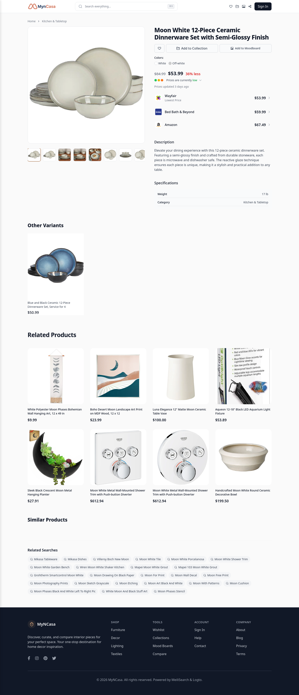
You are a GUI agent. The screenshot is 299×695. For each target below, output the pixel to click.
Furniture (118, 630)
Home (32, 21)
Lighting (117, 646)
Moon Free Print (216, 575)
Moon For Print (152, 575)
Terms (240, 654)
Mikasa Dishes (75, 559)
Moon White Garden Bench (50, 567)
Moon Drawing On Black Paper (112, 575)
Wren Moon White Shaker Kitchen (100, 567)
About (240, 630)
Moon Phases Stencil (169, 591)
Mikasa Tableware (43, 559)
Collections (161, 638)
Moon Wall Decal (184, 575)
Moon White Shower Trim (229, 559)
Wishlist (158, 630)
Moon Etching (126, 583)
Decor (115, 638)
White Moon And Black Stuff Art (124, 591)
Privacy (241, 646)
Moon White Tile (148, 559)
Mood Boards (163, 646)
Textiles (116, 654)
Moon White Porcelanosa (185, 559)
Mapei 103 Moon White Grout (195, 567)
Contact (200, 646)
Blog (239, 638)
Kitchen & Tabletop (54, 21)
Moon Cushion (237, 583)
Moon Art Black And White (163, 583)
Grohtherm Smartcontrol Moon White (57, 575)
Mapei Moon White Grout (149, 567)
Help (198, 638)
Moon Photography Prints (49, 583)
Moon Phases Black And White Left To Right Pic (63, 591)
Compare (160, 654)
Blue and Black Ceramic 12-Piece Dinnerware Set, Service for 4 (49, 305)
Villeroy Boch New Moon (111, 559)
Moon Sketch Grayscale (91, 583)
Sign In (263, 6)
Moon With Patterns (204, 583)
